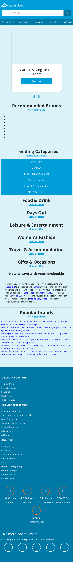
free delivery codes (38, 298)
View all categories (36, 155)
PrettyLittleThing (9, 354)
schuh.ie (10, 336)
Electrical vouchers (10, 427)
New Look (66, 327)
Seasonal (39, 21)
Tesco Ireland (16, 342)
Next (3, 336)
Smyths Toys (23, 354)
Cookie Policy (7, 478)
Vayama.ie (24, 330)
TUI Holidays (31, 324)
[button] (8, 22)
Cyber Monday (45, 292)
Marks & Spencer (59, 351)
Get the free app (9, 470)
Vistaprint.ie (28, 342)
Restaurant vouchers (11, 411)
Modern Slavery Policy (11, 466)
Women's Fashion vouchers (14, 423)
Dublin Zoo (25, 345)
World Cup (17, 295)
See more (36, 81)
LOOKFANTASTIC (56, 339)
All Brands (6, 435)
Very (27, 336)
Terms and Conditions (11, 454)
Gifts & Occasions (36, 192)
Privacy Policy (7, 446)
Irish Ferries (42, 339)
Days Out (36, 167)
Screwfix (5, 342)
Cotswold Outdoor (10, 351)
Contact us (6, 450)
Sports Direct (19, 324)
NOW (4, 348)
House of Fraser (48, 333)
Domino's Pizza (21, 333)
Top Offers (53, 21)
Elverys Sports (30, 339)
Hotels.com (40, 327)
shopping (10, 286)
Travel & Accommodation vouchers (17, 415)
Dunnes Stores (26, 351)
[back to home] (13, 5)
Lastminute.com (50, 321)
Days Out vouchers (10, 419)
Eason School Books (23, 321)
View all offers (36, 204)
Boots (4, 339)
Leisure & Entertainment (36, 173)
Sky (8, 348)
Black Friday (29, 292)
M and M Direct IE (62, 345)
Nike (67, 339)
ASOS (4, 321)
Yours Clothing (51, 354)
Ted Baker (20, 336)
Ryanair (5, 330)
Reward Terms (8, 458)
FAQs (3, 462)
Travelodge (15, 348)
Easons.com (29, 327)
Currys (10, 321)
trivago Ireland (37, 354)
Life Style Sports (54, 327)
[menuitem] (8, 22)
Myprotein (62, 321)
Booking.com (7, 333)
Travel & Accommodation (36, 186)
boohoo (5, 327)
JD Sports (49, 345)
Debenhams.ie (16, 327)
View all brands (36, 109)
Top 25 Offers (7, 383)
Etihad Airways (38, 345)
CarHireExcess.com (10, 345)
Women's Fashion (36, 179)
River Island (7, 324)
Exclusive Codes (8, 388)
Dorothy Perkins (15, 339)
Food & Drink (36, 161)
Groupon (37, 321)
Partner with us (8, 474)
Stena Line (14, 330)
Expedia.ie (38, 351)
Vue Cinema (27, 348)
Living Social (61, 333)
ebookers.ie (34, 333)
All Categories (7, 431)
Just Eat (47, 351)
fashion (36, 286)
